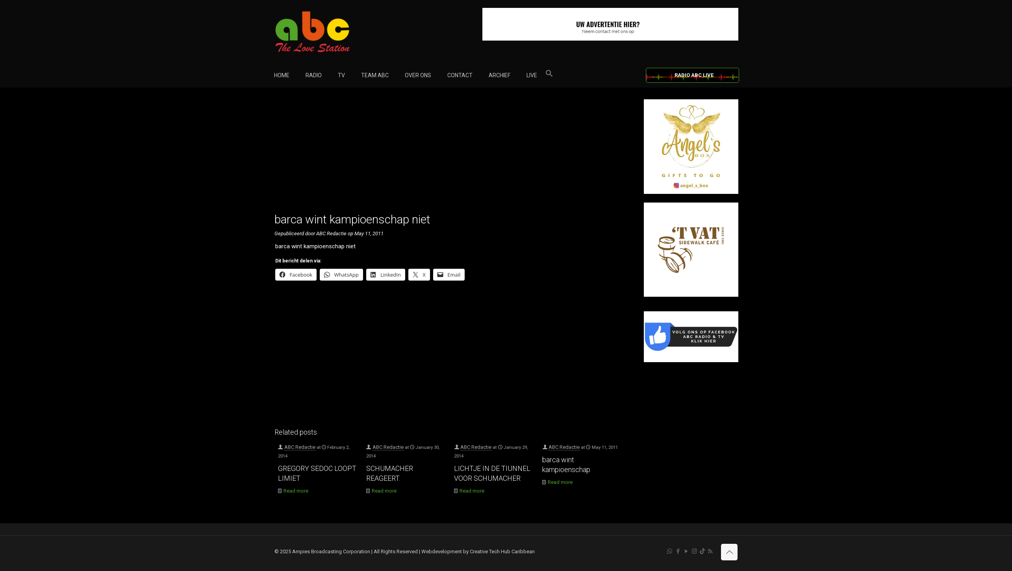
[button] (549, 75)
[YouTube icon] (686, 551)
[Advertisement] (450, 154)
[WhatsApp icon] (670, 551)
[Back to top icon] (729, 552)
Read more (296, 491)
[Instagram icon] (694, 551)
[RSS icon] (710, 551)
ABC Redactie (299, 447)
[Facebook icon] (678, 551)
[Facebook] (691, 360)
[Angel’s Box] (691, 192)
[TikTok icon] (702, 551)
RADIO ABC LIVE (694, 75)
